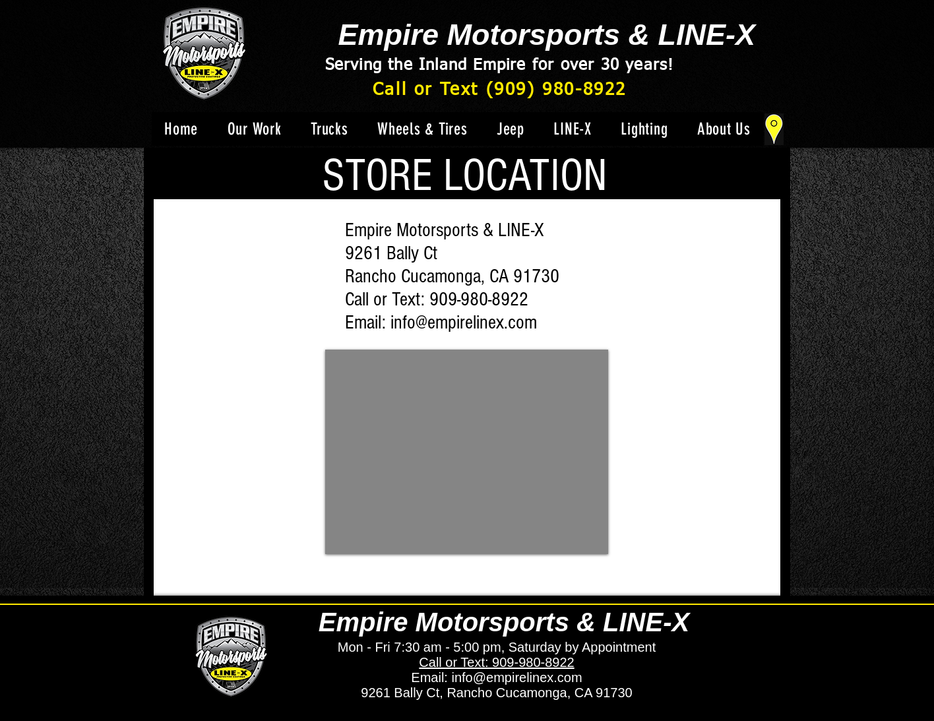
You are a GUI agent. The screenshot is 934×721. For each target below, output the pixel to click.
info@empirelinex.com (463, 322)
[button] (329, 129)
